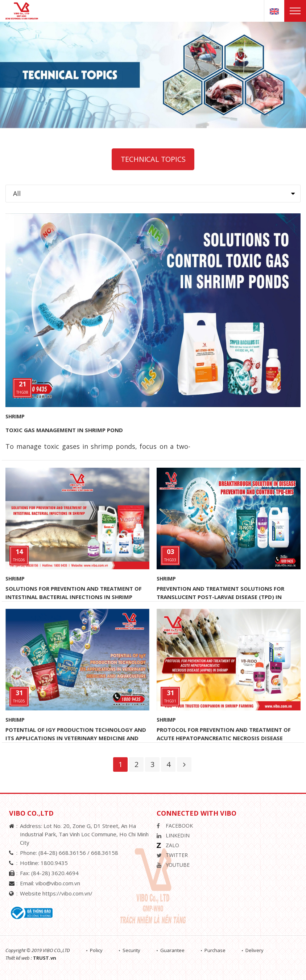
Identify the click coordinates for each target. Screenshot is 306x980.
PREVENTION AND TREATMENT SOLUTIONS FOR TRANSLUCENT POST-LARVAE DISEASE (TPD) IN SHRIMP (220, 597)
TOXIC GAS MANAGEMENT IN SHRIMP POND (64, 430)
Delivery (254, 950)
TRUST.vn (44, 958)
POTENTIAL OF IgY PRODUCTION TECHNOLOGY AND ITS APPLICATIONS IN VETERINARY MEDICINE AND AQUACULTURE (75, 738)
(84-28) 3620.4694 (55, 873)
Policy (96, 950)
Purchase (215, 950)
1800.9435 (54, 862)
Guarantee (172, 950)
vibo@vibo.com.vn (58, 883)
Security (131, 950)
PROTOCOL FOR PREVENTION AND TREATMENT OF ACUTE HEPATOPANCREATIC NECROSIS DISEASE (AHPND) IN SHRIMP (224, 738)
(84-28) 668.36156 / (64, 852)
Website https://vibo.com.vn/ (56, 893)
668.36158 (104, 852)
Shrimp (15, 416)
